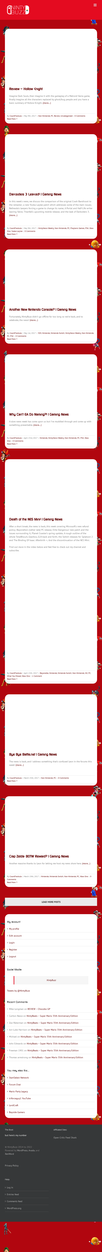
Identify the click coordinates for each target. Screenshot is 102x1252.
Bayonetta (44, 673)
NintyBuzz (51, 980)
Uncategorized (66, 116)
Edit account (15, 935)
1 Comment (37, 676)
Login (12, 942)
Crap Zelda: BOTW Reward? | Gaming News (39, 856)
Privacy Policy (12, 1165)
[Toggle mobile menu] (95, 5)
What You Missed (14, 676)
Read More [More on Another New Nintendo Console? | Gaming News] (11, 339)
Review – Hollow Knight (26, 89)
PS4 (87, 228)
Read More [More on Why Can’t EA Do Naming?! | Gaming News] (11, 444)
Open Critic (59, 1137)
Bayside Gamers (17, 1112)
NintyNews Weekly (46, 228)
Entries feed (13, 1194)
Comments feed (14, 1201)
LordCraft (13, 1105)
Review (57, 116)
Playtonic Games (77, 228)
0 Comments (80, 116)
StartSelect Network (19, 1077)
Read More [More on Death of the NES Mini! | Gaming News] (11, 679)
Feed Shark (71, 1137)
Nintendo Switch (58, 333)
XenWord (9, 1153)
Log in (10, 1187)
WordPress (22, 1150)
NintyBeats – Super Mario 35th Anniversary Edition (52, 1015)
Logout (12, 956)
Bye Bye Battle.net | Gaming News (33, 754)
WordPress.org (14, 1208)
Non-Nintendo (44, 116)
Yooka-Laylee (17, 231)
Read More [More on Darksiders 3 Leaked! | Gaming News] (11, 234)
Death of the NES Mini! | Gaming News (35, 519)
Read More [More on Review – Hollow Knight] (11, 119)
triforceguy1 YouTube (20, 1098)
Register (13, 949)
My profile (14, 928)
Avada (32, 1150)
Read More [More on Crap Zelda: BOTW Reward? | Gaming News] (11, 882)
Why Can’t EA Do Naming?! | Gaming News (39, 414)
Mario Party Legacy (18, 1091)
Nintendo (46, 333)
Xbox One (26, 676)
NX (86, 673)
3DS (39, 333)
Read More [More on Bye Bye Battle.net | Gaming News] (11, 781)
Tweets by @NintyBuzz (18, 990)
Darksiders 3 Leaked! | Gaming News (35, 194)
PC (52, 116)
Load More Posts (51, 901)
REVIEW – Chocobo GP (39, 1008)
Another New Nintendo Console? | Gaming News (42, 309)
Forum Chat (15, 1084)
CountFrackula (16, 116)
